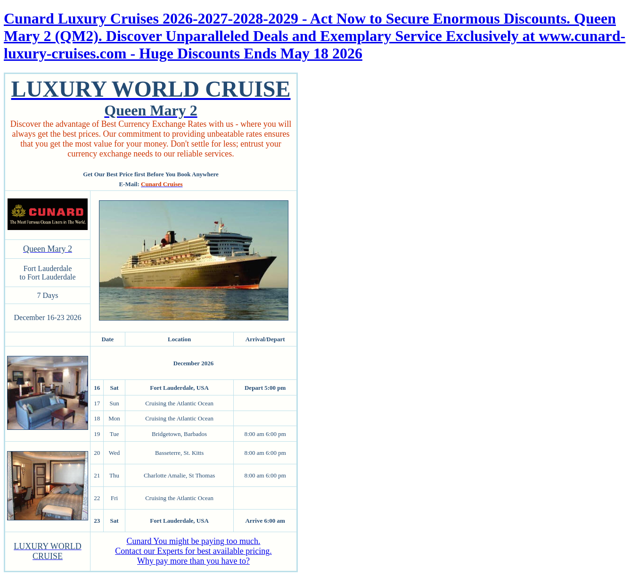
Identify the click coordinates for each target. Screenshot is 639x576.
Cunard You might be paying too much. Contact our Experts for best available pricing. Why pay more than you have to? (193, 551)
